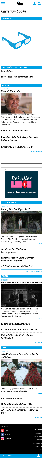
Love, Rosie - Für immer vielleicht (17, 77)
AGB (40, 449)
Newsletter (38, 430)
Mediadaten (38, 436)
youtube (7, 430)
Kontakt (39, 439)
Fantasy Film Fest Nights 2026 (15, 209)
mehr (40, 244)
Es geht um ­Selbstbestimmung (15, 324)
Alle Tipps (38, 417)
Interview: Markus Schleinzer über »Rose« (21, 282)
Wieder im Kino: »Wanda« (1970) (17, 147)
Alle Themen (38, 343)
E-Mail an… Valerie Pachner (14, 131)
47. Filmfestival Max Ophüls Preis (17, 266)
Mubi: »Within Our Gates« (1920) (17, 404)
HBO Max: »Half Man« (11, 399)
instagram (8, 438)
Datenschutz (37, 443)
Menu (2, 3)
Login (34, 4)
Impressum (38, 446)
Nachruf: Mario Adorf (11, 91)
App (10, 456)
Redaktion (38, 433)
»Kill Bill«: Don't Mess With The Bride (19, 329)
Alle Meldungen (36, 152)
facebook (7, 434)
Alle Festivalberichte (34, 271)
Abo (3, 456)
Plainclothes (7, 71)
